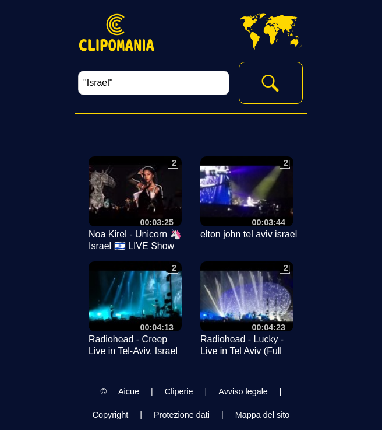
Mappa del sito (262, 414)
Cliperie (179, 391)
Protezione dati (182, 414)
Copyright (111, 414)
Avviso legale (243, 391)
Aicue (128, 391)
